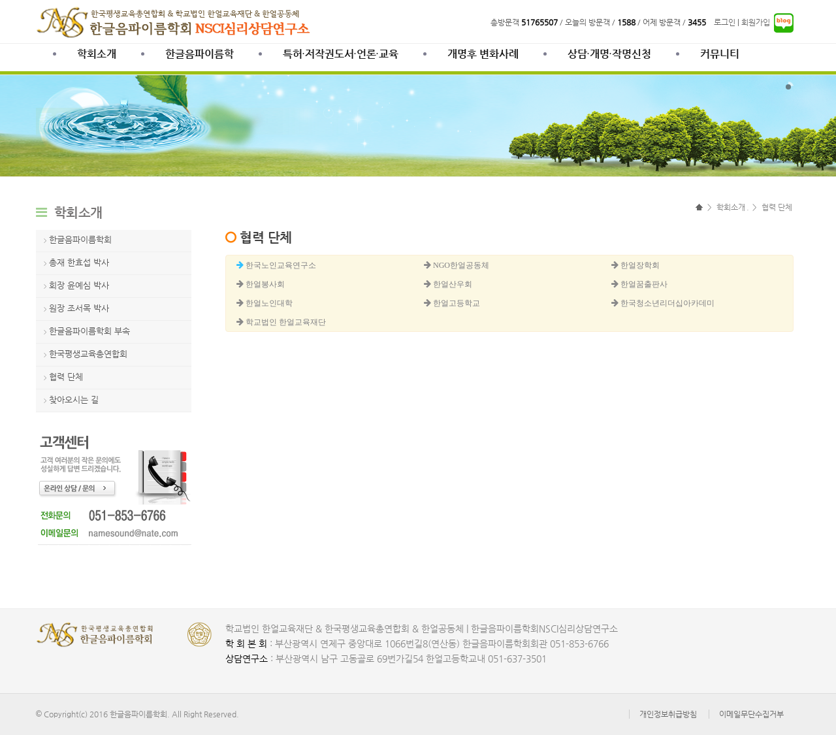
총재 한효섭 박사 (79, 262)
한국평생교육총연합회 (88, 354)
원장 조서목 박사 (79, 308)
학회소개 (96, 54)
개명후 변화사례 (483, 54)
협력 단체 (66, 377)
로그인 (724, 22)
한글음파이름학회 (80, 239)
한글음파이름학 (199, 54)
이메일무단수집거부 (751, 714)
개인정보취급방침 (668, 714)
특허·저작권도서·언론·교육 (340, 54)
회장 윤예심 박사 (79, 285)
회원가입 (755, 22)
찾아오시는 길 (74, 399)
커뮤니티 (719, 54)
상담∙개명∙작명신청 (609, 54)
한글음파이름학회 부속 (89, 331)
